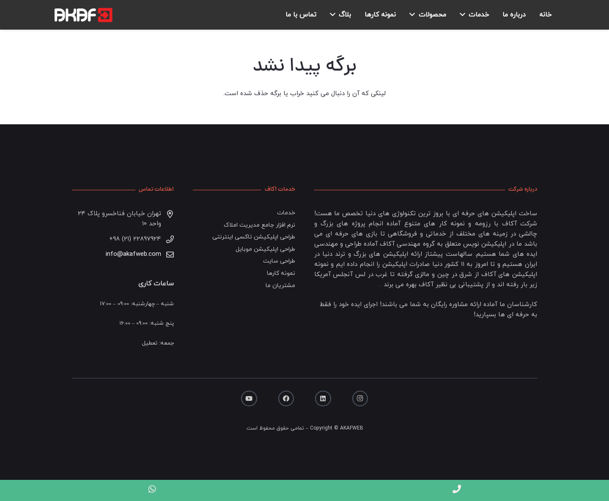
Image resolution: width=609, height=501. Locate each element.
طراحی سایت (279, 261)
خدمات (286, 213)
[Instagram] (360, 399)
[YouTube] (249, 399)
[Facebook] (286, 399)
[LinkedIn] (323, 399)
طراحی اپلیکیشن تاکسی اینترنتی (253, 237)
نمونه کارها (281, 273)
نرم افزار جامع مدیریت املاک (259, 225)
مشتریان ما (280, 286)
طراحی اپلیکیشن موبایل (265, 249)
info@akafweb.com (133, 254)
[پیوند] (82, 15)
